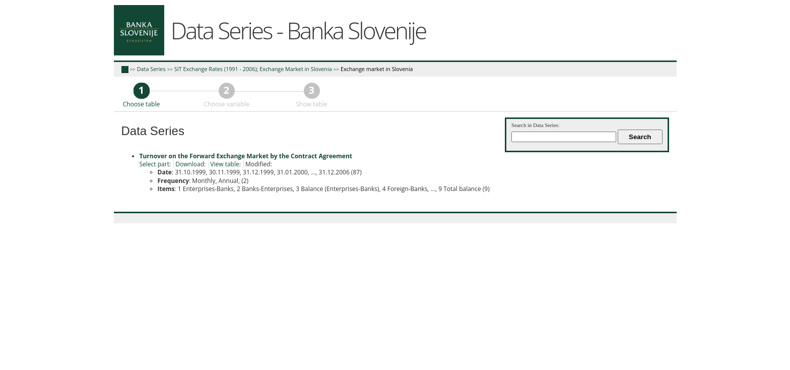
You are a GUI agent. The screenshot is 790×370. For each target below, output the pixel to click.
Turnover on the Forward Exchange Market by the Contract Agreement (246, 156)
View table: (225, 164)
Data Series (151, 69)
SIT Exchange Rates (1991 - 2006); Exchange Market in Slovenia (253, 69)
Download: (190, 164)
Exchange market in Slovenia (377, 69)
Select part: (155, 164)
